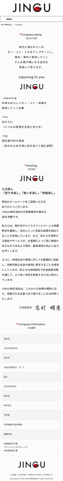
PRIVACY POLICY (34, 475)
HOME (14, 475)
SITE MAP (22, 475)
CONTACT (47, 475)
